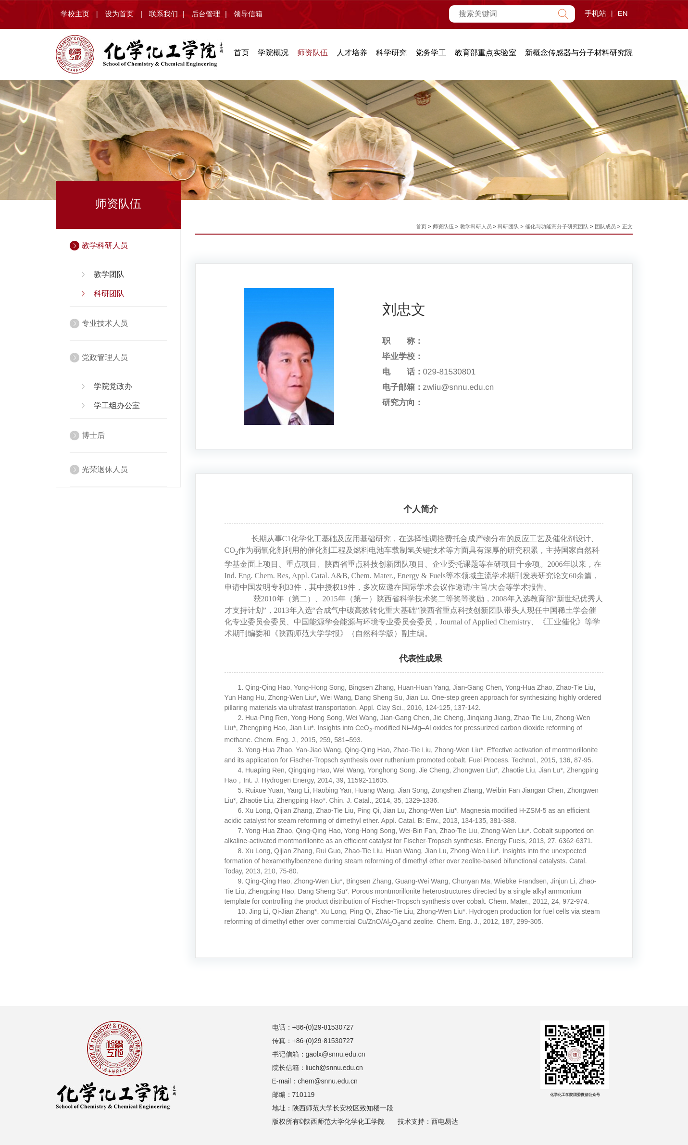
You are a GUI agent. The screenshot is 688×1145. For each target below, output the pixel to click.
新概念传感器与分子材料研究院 (579, 53)
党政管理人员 (105, 357)
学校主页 (75, 14)
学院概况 (273, 53)
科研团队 (109, 293)
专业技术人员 (105, 323)
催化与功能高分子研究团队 (556, 226)
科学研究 (391, 53)
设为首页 (119, 14)
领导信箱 (248, 14)
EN (623, 13)
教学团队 (109, 274)
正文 (627, 226)
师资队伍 (312, 53)
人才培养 (352, 53)
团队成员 (605, 226)
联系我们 (163, 14)
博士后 (93, 435)
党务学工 (430, 53)
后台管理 (205, 14)
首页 (241, 53)
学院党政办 (113, 386)
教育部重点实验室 (485, 53)
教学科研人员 (105, 245)
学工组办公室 (117, 405)
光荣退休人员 (105, 469)
